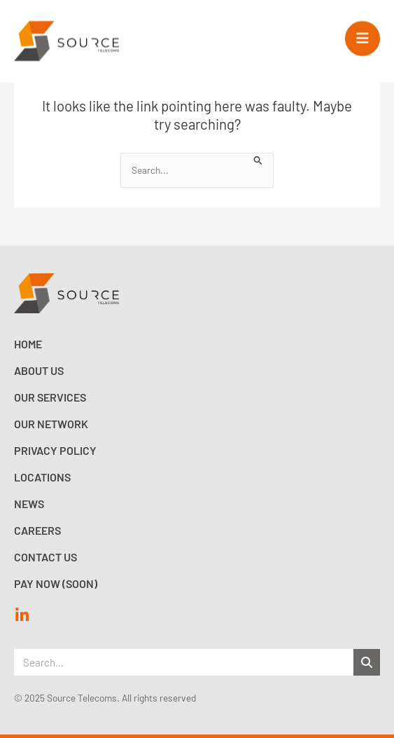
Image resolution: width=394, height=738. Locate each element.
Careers (37, 530)
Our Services (50, 397)
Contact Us (45, 556)
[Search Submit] (258, 159)
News (29, 503)
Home (28, 343)
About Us (39, 370)
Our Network (51, 423)
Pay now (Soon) (55, 583)
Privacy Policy (55, 450)
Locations (42, 477)
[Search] (366, 662)
